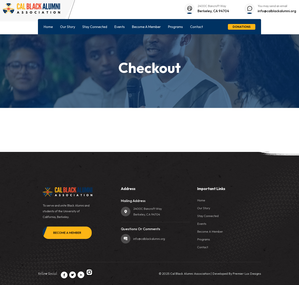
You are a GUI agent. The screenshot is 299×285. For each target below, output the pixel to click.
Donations (242, 27)
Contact (196, 27)
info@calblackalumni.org (277, 11)
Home (48, 27)
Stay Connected (94, 27)
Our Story (67, 27)
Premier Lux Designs (247, 273)
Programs (175, 27)
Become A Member (146, 27)
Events (119, 27)
